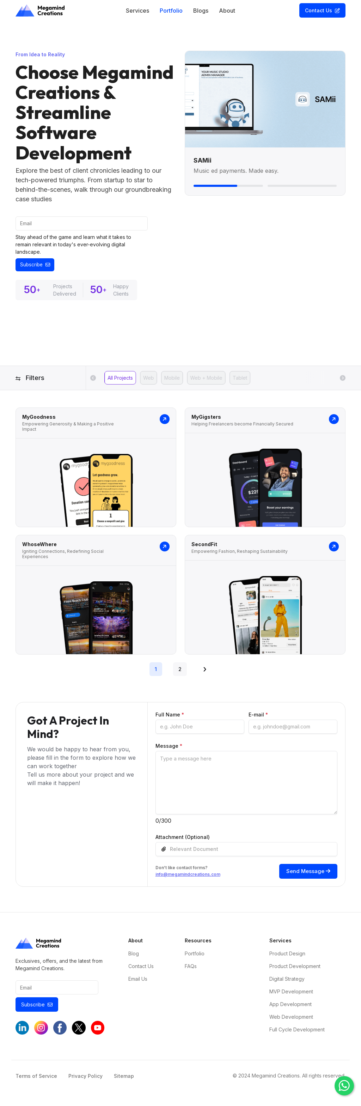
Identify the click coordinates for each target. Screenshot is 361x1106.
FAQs (191, 969)
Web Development (291, 1020)
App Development (290, 1007)
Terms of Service (36, 1079)
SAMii (204, 160)
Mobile (172, 379)
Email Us (137, 982)
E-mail (258, 715)
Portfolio (171, 10)
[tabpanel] (180, 535)
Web (148, 379)
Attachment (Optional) (182, 838)
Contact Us (322, 10)
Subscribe (37, 265)
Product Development (294, 969)
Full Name (169, 715)
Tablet (240, 379)
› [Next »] (205, 669)
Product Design (287, 956)
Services (137, 10)
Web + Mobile (206, 379)
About (227, 10)
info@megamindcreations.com (187, 876)
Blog (133, 956)
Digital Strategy (287, 982)
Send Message (307, 873)
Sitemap (124, 1079)
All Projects (120, 379)
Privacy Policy (85, 1079)
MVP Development (291, 994)
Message (168, 747)
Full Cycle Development (297, 1032)
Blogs (200, 10)
